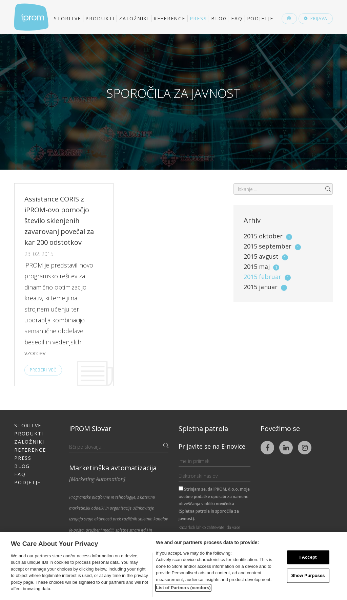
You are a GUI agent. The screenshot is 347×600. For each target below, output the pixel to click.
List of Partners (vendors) (183, 587)
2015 (268, 236)
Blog (219, 18)
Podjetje (260, 18)
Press (198, 18)
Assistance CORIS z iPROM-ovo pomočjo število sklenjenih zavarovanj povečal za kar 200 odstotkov (59, 220)
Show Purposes (308, 575)
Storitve (67, 18)
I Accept (308, 557)
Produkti (100, 18)
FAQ (236, 18)
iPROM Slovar (90, 428)
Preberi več (43, 370)
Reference (169, 18)
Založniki (134, 18)
